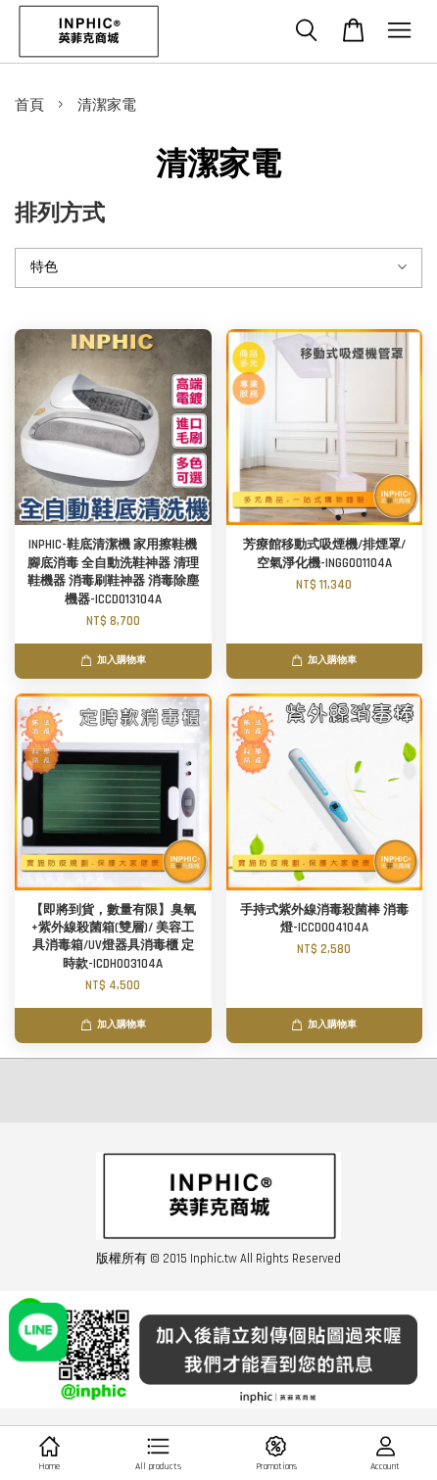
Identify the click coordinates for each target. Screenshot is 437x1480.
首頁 (29, 105)
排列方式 (60, 214)
